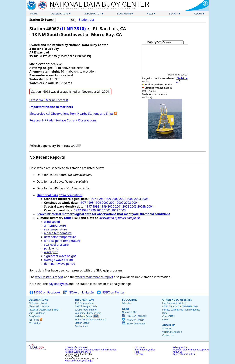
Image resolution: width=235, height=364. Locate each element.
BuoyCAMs (34, 316)
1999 (107, 199)
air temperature (55, 225)
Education (124, 13)
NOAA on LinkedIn (78, 292)
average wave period (58, 260)
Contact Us (167, 335)
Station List (86, 20)
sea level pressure (56, 245)
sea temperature (55, 229)
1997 (92, 199)
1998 (100, 199)
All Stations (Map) (38, 303)
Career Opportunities (184, 354)
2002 (130, 199)
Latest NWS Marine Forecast (48, 100)
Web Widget (35, 323)
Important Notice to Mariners (51, 107)
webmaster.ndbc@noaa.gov (79, 360)
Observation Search (39, 306)
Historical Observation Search (44, 309)
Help (136, 351)
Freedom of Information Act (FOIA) (191, 349)
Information (92, 13)
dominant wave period (59, 264)
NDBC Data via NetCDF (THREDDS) (180, 306)
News (150, 13)
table (68, 218)
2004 (145, 199)
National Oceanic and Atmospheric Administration (90, 349)
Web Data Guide (83, 316)
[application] (165, 60)
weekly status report (49, 277)
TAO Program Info (84, 303)
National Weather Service (78, 351)
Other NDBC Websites (177, 299)
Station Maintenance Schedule (90, 319)
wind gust (51, 252)
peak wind (51, 248)
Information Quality (144, 349)
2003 (137, 199)
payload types (58, 284)
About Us (168, 325)
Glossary (138, 354)
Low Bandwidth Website (174, 303)
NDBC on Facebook (44, 292)
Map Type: (154, 42)
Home (34, 13)
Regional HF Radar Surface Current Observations (62, 120)
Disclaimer (181, 80)
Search (173, 13)
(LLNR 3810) (73, 28)
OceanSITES (168, 316)
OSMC (165, 319)
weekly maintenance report (94, 277)
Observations (59, 13)
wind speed (52, 222)
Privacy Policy (180, 347)
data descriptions (71, 195)
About (198, 13)
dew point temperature (60, 237)
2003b (142, 206)
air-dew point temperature (62, 241)
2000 (115, 199)
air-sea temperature (58, 233)
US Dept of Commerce (76, 347)
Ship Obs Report (37, 313)
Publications (81, 326)
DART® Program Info (86, 306)
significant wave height (60, 256)
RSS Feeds (35, 319)
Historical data (47, 195)
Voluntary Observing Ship (88, 313)
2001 (122, 199)
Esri (182, 74)
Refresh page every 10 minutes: (51, 146)
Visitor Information (172, 331)
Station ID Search (42, 20)
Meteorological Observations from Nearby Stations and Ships (71, 114)
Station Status (82, 322)
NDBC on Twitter (110, 292)
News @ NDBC (129, 312)
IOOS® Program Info (86, 309)
